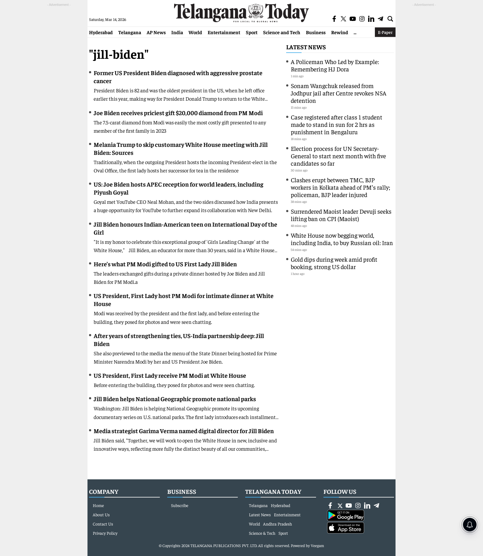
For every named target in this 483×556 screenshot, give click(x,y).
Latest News (306, 46)
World (195, 32)
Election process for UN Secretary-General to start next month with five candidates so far (338, 155)
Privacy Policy (105, 533)
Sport (252, 32)
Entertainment (224, 32)
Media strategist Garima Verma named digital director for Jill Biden (184, 430)
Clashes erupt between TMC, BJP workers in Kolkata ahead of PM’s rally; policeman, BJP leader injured (340, 187)
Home (98, 505)
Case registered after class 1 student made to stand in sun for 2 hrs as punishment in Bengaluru (336, 124)
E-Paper (385, 32)
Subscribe (179, 505)
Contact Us (103, 523)
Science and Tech (281, 32)
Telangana (129, 32)
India (177, 32)
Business (316, 32)
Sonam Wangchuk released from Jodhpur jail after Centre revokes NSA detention (338, 93)
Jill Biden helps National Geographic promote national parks (175, 398)
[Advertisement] (58, 100)
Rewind (339, 32)
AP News (156, 32)
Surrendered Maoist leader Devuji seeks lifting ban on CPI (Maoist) (341, 214)
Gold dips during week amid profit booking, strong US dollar (334, 262)
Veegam (317, 545)
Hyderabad (101, 32)
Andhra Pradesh (277, 523)
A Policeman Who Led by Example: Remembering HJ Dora (335, 65)
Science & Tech (262, 533)
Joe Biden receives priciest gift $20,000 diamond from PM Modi (178, 112)
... (355, 32)
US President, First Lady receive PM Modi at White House (170, 375)
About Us (101, 514)
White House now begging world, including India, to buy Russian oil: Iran (342, 238)
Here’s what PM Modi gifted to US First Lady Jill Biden (165, 264)
